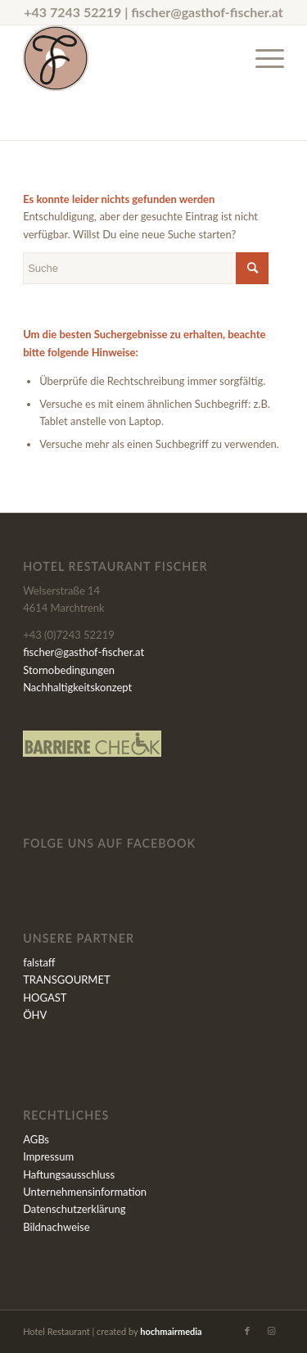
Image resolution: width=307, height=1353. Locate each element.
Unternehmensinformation (85, 1191)
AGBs (36, 1139)
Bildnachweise (56, 1226)
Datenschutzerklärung (74, 1208)
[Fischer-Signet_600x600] (127, 58)
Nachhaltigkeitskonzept (77, 687)
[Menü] (261, 58)
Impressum (48, 1156)
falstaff (39, 962)
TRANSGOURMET (66, 979)
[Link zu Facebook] (247, 1331)
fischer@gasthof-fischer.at (207, 12)
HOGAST (44, 997)
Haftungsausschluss (69, 1174)
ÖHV (35, 1014)
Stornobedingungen (69, 669)
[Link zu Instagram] (272, 1331)
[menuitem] (261, 58)
